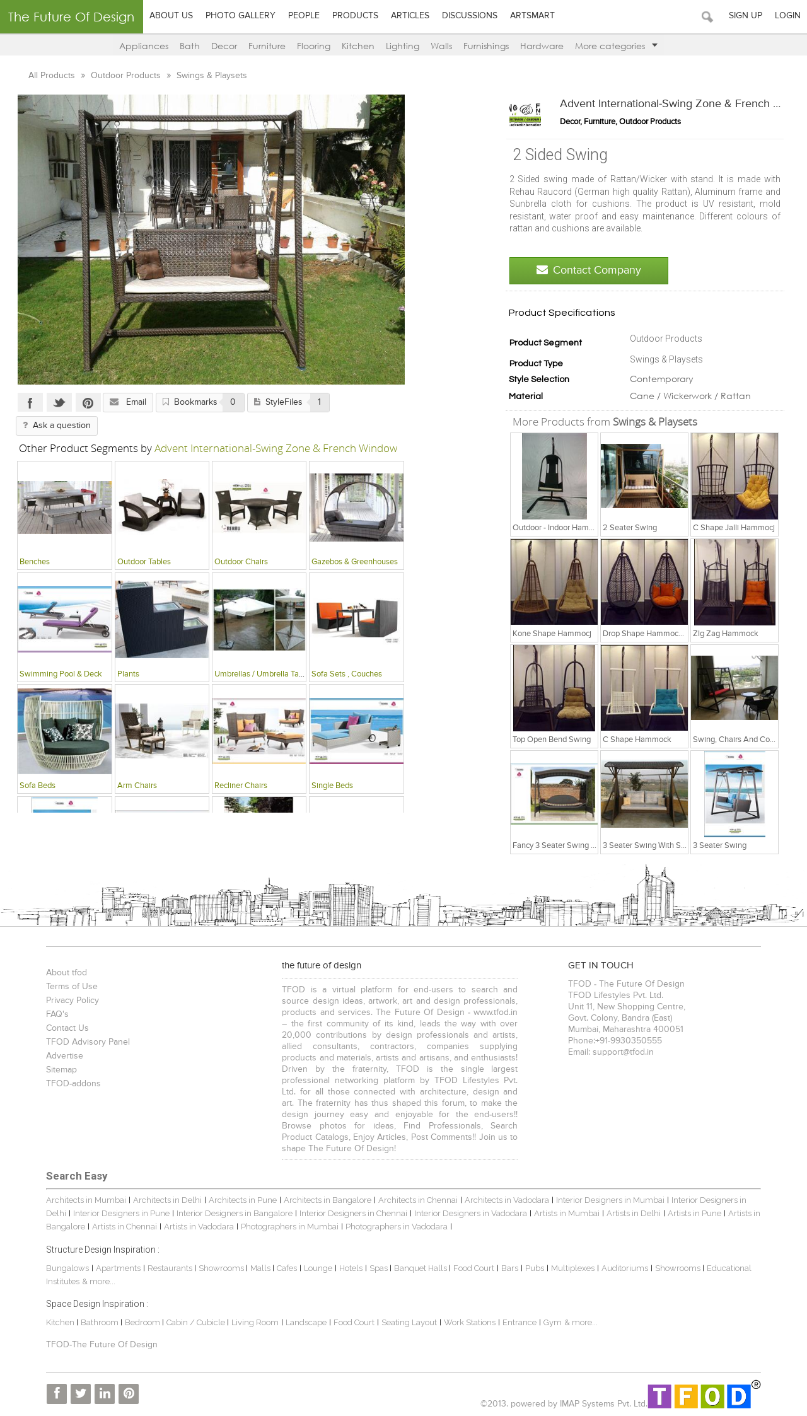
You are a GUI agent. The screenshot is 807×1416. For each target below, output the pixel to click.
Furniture (267, 45)
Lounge (318, 1268)
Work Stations (470, 1322)
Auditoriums (624, 1268)
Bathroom (100, 1322)
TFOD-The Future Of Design (102, 1344)
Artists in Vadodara (199, 1226)
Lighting (402, 45)
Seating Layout (409, 1322)
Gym (552, 1322)
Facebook (30, 402)
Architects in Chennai (418, 1200)
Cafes (287, 1268)
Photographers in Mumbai (290, 1226)
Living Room (255, 1322)
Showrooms (222, 1268)
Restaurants (171, 1268)
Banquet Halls (421, 1268)
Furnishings (486, 45)
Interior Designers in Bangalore (235, 1213)
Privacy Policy (72, 1000)
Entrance (519, 1322)
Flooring (313, 45)
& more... (98, 1281)
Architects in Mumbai (86, 1200)
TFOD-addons (73, 1083)
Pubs (534, 1268)
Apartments (118, 1268)
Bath (190, 45)
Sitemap (61, 1069)
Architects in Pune (243, 1200)
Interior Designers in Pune (121, 1213)
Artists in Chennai (124, 1226)
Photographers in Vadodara (396, 1226)
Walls (441, 45)
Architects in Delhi (167, 1200)
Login (788, 15)
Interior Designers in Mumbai (610, 1200)
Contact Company (589, 270)
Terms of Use (72, 986)
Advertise (64, 1056)
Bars (509, 1268)
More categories (616, 45)
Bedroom (143, 1322)
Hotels (351, 1268)
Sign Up (745, 15)
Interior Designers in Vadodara (470, 1213)
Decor (224, 45)
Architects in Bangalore (327, 1200)
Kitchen (358, 45)
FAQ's (57, 1014)
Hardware (542, 45)
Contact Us (67, 1028)
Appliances (143, 45)
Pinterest (88, 402)
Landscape (306, 1322)
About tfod (66, 972)
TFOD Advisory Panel (88, 1042)
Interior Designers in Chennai (353, 1213)
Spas (379, 1268)
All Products (53, 75)
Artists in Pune (694, 1213)
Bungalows (67, 1268)
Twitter (59, 402)
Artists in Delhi (634, 1213)
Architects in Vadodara (507, 1200)
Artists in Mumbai (567, 1213)
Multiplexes (573, 1268)
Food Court (473, 1268)
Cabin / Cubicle (196, 1322)
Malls (261, 1268)
